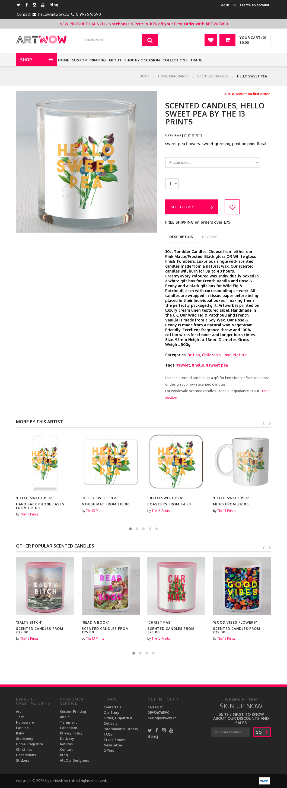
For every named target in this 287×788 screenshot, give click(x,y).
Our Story (111, 713)
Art (18, 711)
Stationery (24, 739)
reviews (209, 236)
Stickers (22, 760)
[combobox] (212, 162)
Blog (54, 4)
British (193, 354)
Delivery (67, 739)
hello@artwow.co (53, 14)
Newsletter (113, 745)
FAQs (108, 734)
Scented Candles (212, 76)
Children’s (211, 354)
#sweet (183, 365)
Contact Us (112, 707)
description (181, 236)
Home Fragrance (173, 76)
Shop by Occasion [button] (142, 60)
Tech (20, 717)
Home (63, 60)
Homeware (25, 722)
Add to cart (192, 207)
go (262, 732)
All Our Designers (74, 760)
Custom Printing (89, 60)
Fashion (22, 728)
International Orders (121, 729)
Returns (66, 744)
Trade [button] (196, 60)
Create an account (254, 5)
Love (226, 354)
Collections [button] (174, 60)
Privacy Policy (71, 733)
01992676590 (88, 14)
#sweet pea (217, 365)
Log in (224, 5)
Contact (66, 750)
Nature (240, 354)
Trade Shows (114, 740)
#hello (198, 365)
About (115, 60)
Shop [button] (26, 59)
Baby (20, 733)
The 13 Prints (29, 511)
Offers (109, 751)
